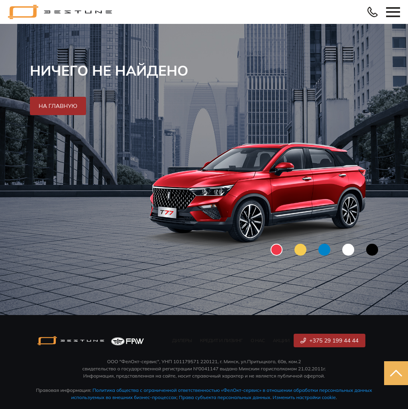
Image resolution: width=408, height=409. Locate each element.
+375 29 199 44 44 (329, 340)
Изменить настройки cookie (304, 397)
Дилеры (182, 340)
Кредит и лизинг (221, 340)
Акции (281, 340)
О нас (258, 340)
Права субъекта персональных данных (225, 397)
